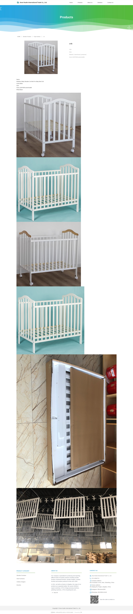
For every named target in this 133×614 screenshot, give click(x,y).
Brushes (19, 585)
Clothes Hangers (21, 581)
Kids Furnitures (21, 578)
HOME (18, 36)
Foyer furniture (37, 36)
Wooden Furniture (27, 36)
